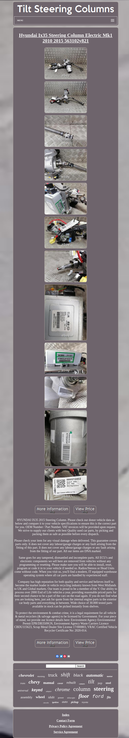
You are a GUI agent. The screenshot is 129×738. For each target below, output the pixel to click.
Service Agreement (66, 732)
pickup (74, 702)
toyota (85, 702)
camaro (82, 684)
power (61, 697)
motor (110, 676)
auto (65, 702)
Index (65, 715)
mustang (41, 676)
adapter (49, 691)
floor (84, 696)
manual (48, 683)
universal (23, 690)
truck (52, 675)
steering (104, 689)
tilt (91, 682)
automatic (94, 675)
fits (109, 697)
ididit (51, 697)
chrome (62, 689)
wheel (40, 697)
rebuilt (71, 683)
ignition (55, 702)
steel (108, 683)
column (82, 689)
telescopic (71, 698)
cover (60, 683)
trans (22, 683)
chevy (34, 682)
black (78, 675)
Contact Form (66, 720)
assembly (26, 697)
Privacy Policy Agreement (65, 726)
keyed (37, 690)
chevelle (46, 703)
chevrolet (26, 675)
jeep (100, 683)
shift (65, 675)
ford (98, 696)
